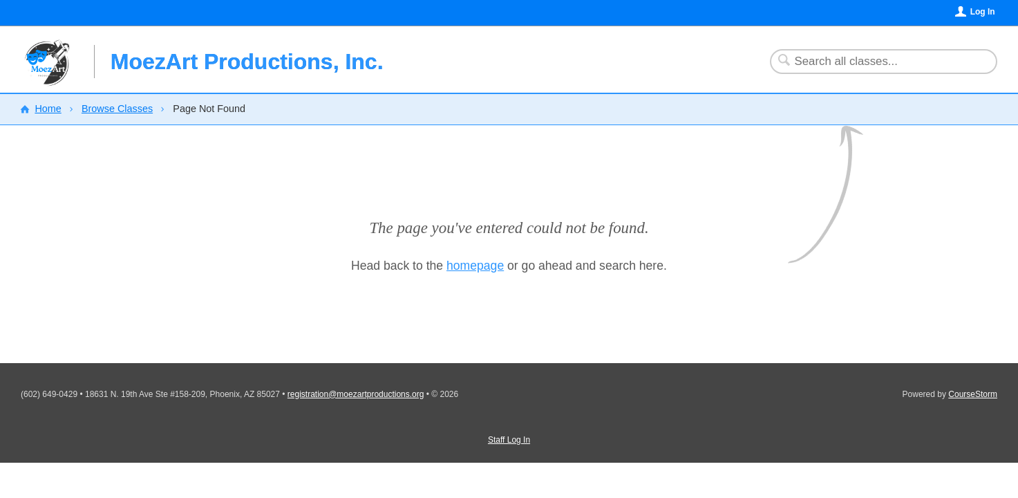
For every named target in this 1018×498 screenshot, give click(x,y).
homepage (475, 266)
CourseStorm (972, 394)
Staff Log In (509, 440)
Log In (982, 12)
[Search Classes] (875, 61)
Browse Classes (117, 108)
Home (48, 108)
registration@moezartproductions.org (356, 394)
